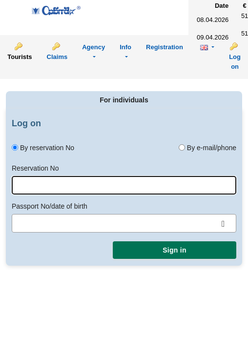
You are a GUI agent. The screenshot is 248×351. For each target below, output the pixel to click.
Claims (57, 56)
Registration (164, 47)
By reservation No (47, 148)
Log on (235, 61)
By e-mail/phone (211, 148)
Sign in (174, 250)
